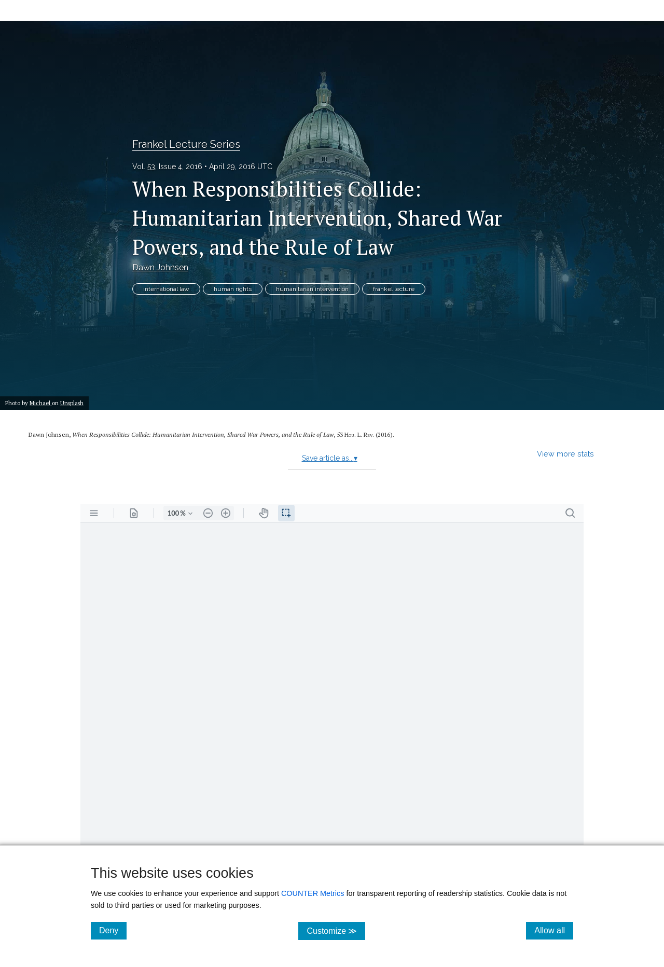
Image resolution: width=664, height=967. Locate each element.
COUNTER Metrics (312, 893)
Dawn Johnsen (160, 267)
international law (166, 289)
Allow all (553, 930)
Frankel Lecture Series (186, 144)
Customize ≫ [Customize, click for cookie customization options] (336, 930)
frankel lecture (393, 289)
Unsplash (72, 403)
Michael (41, 403)
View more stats (565, 453)
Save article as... (329, 458)
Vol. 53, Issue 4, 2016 (167, 166)
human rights (233, 289)
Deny (113, 930)
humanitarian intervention (312, 289)
